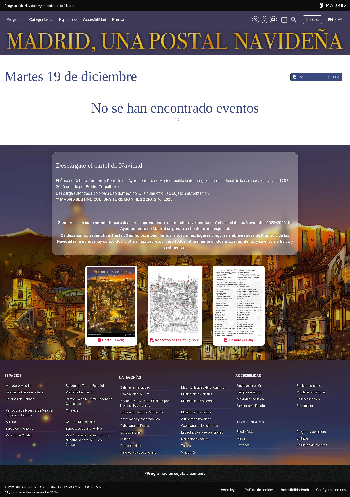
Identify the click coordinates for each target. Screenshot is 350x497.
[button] (41, 19)
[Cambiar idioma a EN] (330, 19)
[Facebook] (273, 19)
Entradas (312, 19)
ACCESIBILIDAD (248, 376)
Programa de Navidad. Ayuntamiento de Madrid (39, 5)
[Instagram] (264, 19)
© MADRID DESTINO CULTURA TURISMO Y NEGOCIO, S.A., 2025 (114, 199)
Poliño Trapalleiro (102, 186)
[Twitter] (255, 19)
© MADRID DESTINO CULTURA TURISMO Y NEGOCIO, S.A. (53, 486)
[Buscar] (294, 20)
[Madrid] (332, 5)
